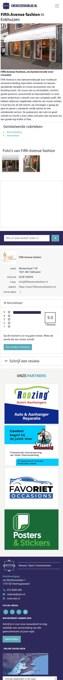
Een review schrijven (18, 347)
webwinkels (13, 135)
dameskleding (14, 132)
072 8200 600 (14, 590)
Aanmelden (11, 639)
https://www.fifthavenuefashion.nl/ (37, 287)
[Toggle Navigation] (56, 5)
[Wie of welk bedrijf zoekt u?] (27, 238)
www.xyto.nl (13, 598)
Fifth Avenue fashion (30, 257)
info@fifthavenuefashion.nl (33, 282)
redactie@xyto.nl (16, 594)
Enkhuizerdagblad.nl (24, 6)
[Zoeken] (55, 238)
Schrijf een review (21, 361)
